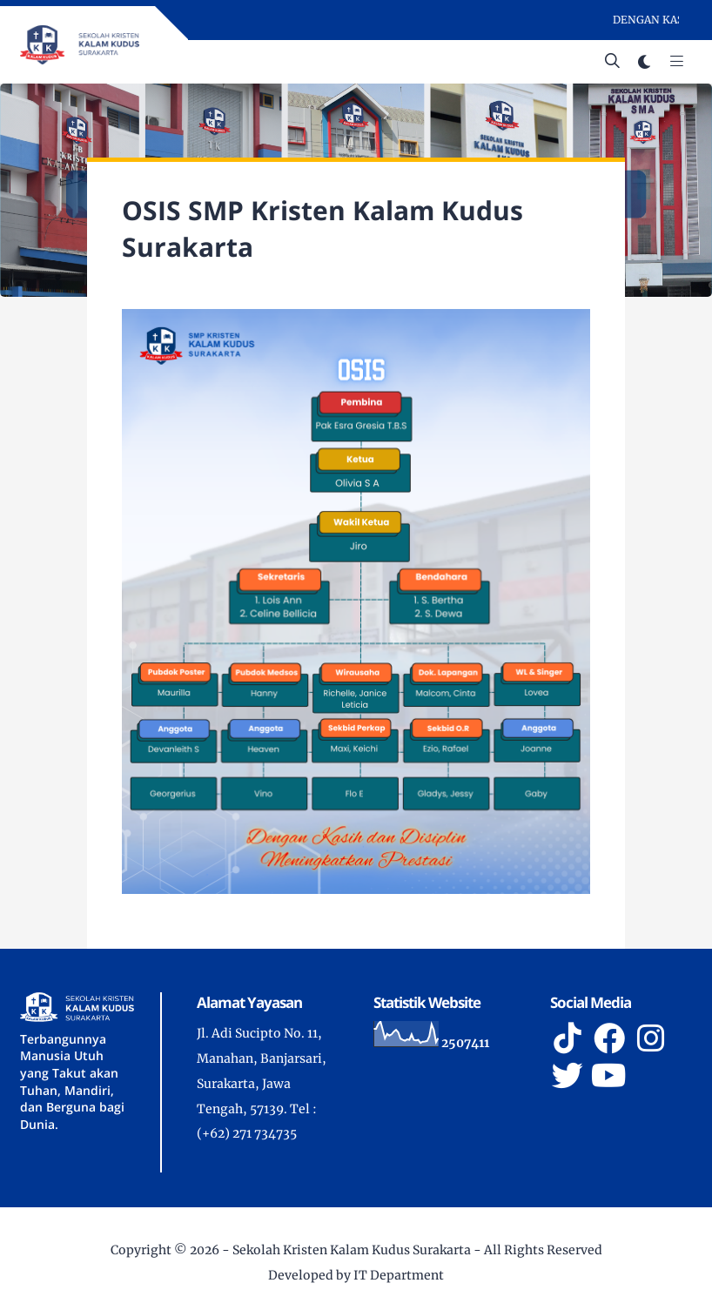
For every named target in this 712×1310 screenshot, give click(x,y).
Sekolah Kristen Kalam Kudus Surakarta (351, 1250)
